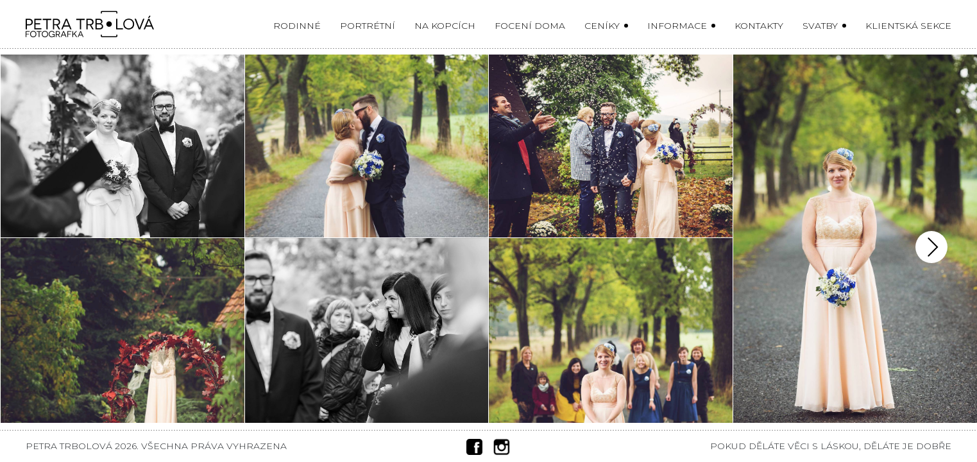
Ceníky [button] (603, 25)
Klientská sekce (908, 25)
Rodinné (297, 25)
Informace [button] (678, 25)
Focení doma (530, 25)
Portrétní (367, 25)
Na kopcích (444, 25)
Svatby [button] (821, 25)
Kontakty (759, 25)
